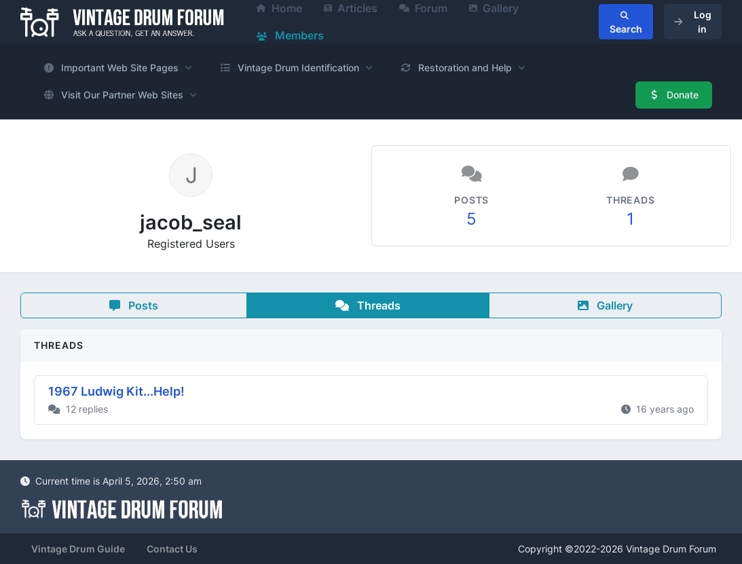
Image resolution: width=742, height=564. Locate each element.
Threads (368, 305)
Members (290, 35)
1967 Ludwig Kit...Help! (116, 391)
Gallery (605, 305)
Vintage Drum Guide (78, 548)
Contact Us (172, 548)
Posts (133, 305)
